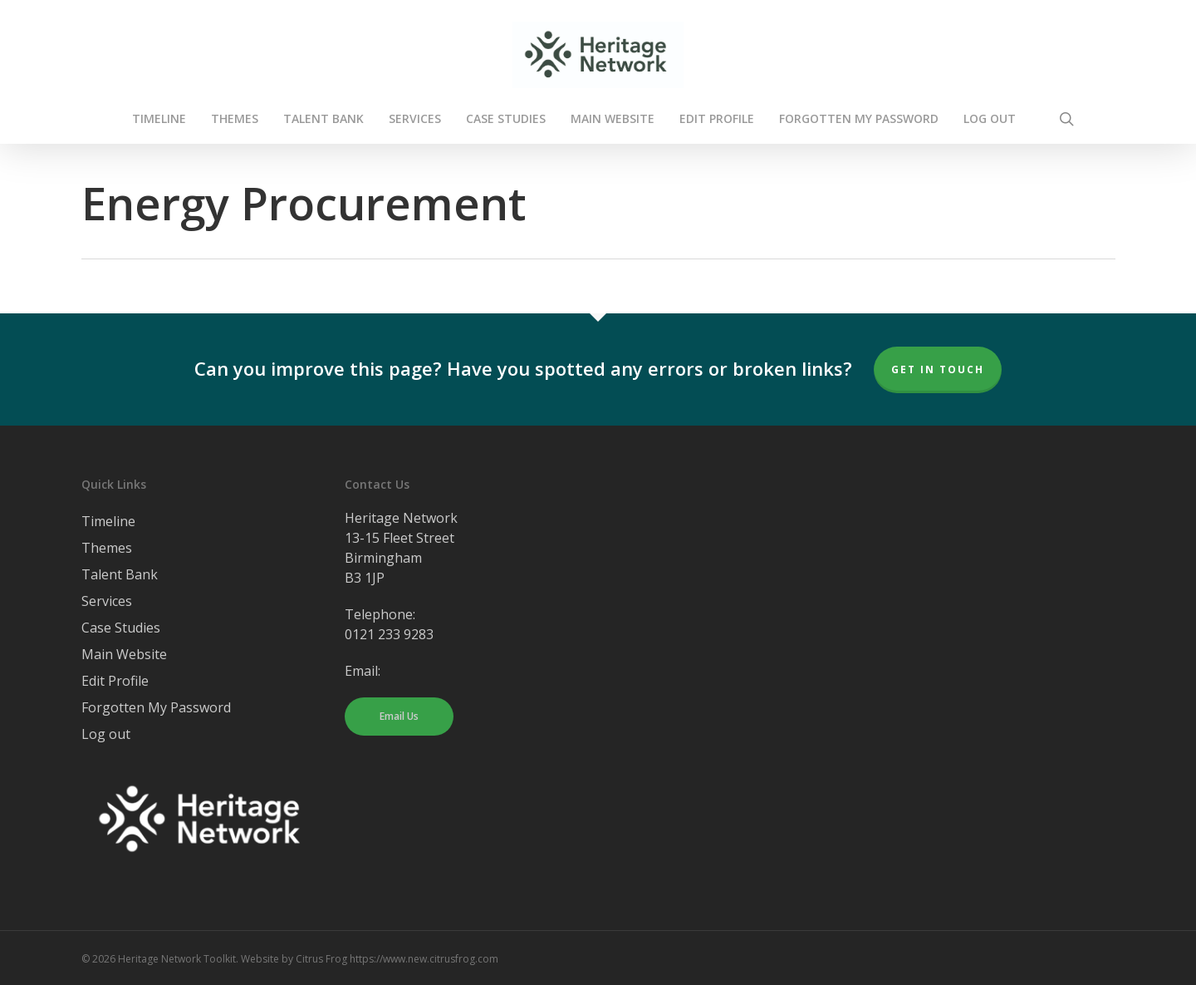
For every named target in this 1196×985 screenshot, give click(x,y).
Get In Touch (937, 369)
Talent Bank (119, 574)
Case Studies (120, 627)
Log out (105, 734)
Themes (106, 548)
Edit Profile (115, 681)
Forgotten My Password (156, 707)
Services (106, 601)
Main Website (124, 654)
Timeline (108, 521)
